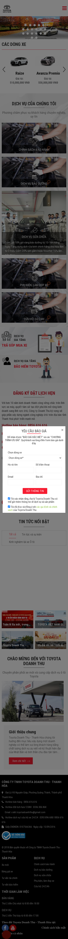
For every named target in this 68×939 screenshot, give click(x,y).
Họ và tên (13, 464)
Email (10, 476)
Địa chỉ (39, 476)
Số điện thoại (43, 464)
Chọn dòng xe (15, 452)
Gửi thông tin (35, 491)
